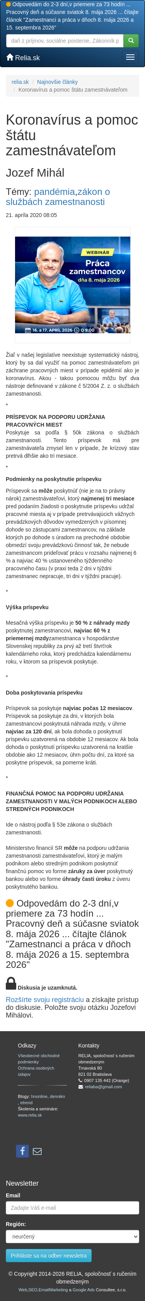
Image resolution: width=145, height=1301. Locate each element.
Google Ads (84, 1289)
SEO (32, 1289)
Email (13, 1195)
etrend (26, 1102)
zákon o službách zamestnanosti (58, 196)
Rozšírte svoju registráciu (45, 1000)
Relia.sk (23, 58)
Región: (16, 1224)
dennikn (57, 1096)
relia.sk (20, 82)
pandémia (54, 191)
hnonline (39, 1096)
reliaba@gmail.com (103, 1086)
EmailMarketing (53, 1289)
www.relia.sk (30, 1115)
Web (23, 1289)
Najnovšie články (57, 82)
